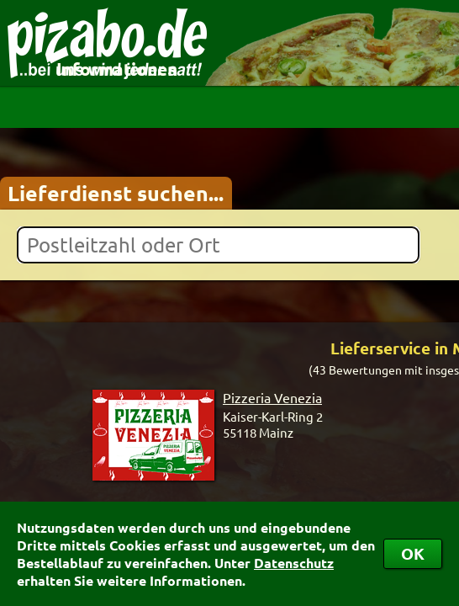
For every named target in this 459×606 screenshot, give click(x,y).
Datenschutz (294, 562)
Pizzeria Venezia (272, 397)
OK (413, 553)
